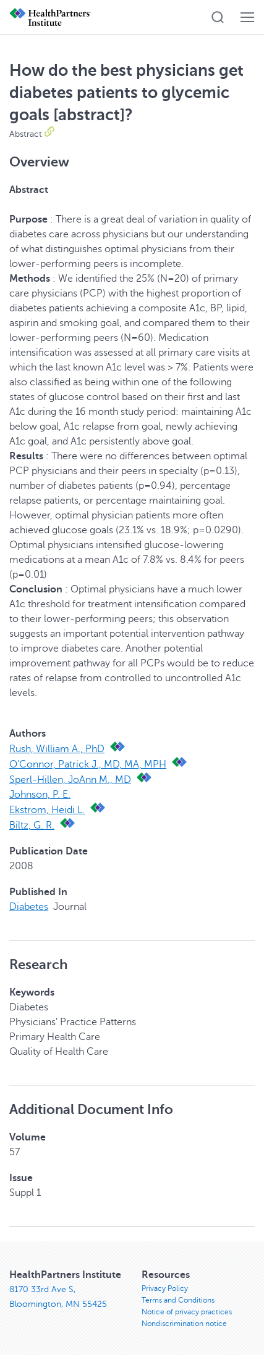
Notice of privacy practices (187, 1312)
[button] (217, 17)
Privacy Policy (165, 1288)
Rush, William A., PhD (56, 749)
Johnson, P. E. (39, 794)
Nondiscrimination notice (184, 1323)
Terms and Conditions (178, 1300)
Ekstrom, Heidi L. (47, 810)
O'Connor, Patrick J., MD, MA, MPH (87, 764)
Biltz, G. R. (31, 825)
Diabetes (28, 906)
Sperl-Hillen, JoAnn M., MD (70, 779)
